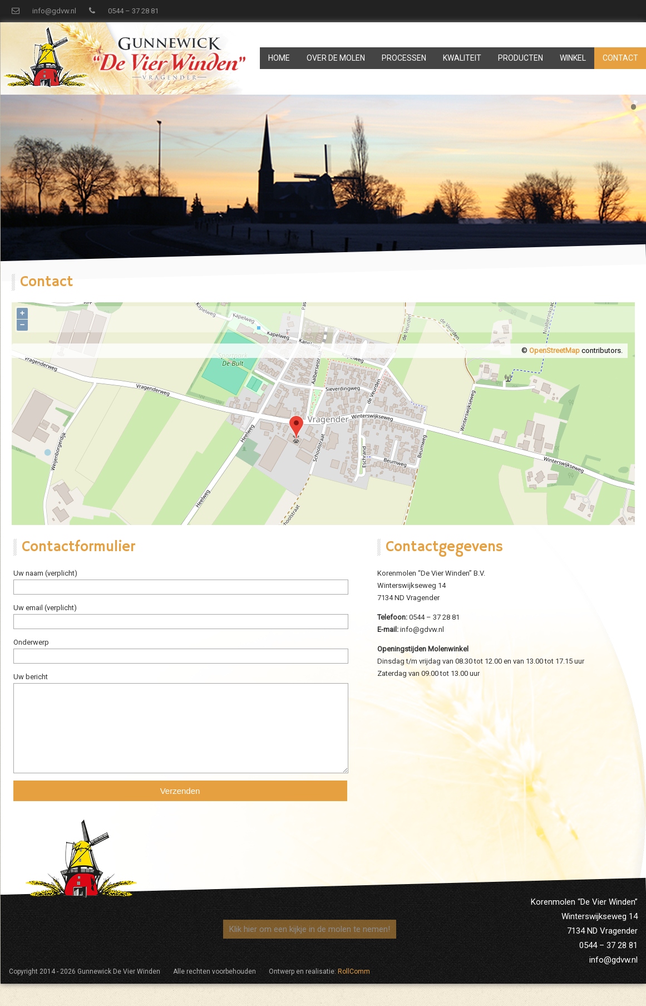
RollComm (354, 971)
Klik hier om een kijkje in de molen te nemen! (309, 929)
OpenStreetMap (554, 350)
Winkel (573, 57)
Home (279, 57)
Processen (404, 57)
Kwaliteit (462, 57)
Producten (520, 57)
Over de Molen (336, 57)
